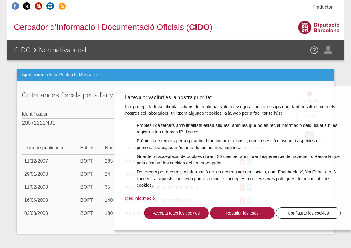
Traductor (323, 6)
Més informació (140, 198)
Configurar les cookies (308, 213)
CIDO (22, 50)
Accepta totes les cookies (176, 213)
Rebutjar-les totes (242, 213)
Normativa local (62, 50)
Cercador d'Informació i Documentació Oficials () (113, 27)
